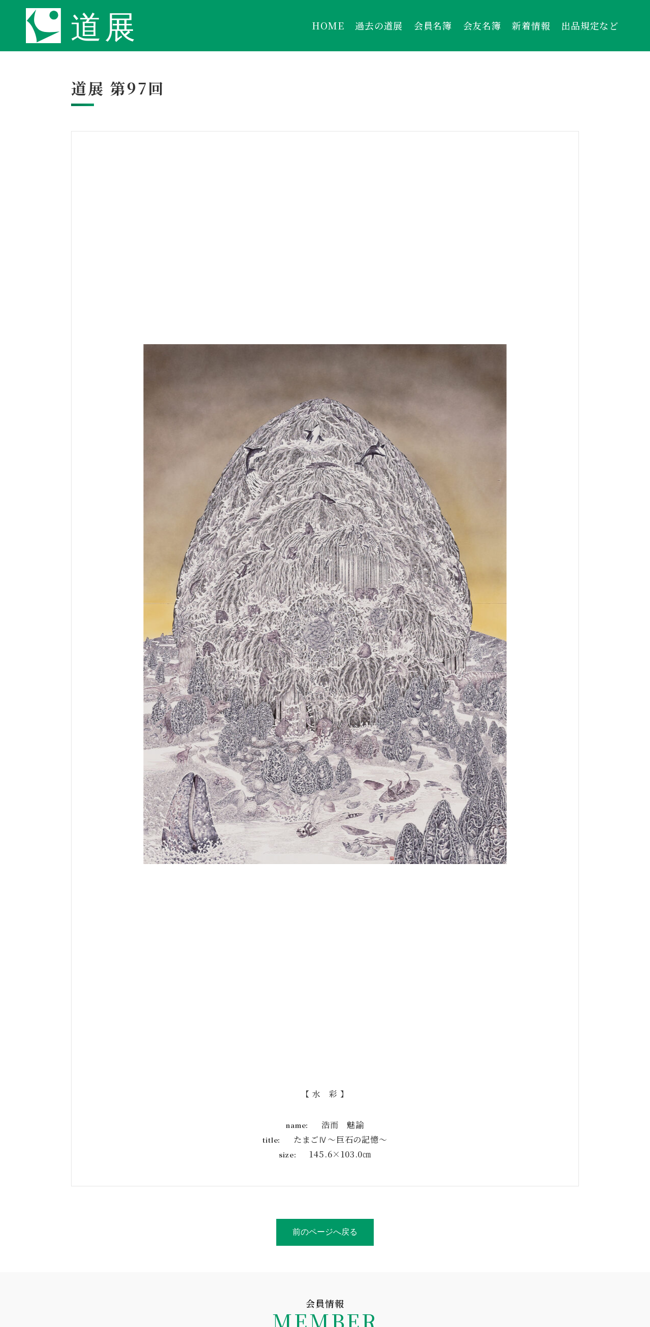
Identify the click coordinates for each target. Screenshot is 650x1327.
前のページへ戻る (325, 1232)
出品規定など (590, 25)
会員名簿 (433, 25)
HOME (328, 25)
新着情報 (531, 25)
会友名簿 (482, 25)
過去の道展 (379, 25)
